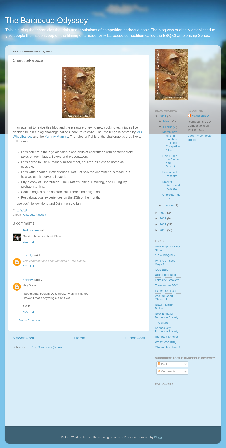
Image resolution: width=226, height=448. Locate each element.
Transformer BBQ (166, 285)
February (169, 127)
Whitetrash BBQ (165, 342)
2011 (163, 116)
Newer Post (23, 338)
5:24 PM (28, 266)
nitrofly (28, 255)
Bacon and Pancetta (169, 174)
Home (79, 338)
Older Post (135, 338)
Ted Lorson (31, 230)
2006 (163, 230)
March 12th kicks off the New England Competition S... (171, 141)
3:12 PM (28, 241)
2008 (163, 218)
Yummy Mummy (56, 136)
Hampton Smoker (166, 336)
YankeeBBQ (200, 115)
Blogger (159, 437)
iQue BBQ (161, 269)
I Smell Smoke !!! (166, 290)
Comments (166, 371)
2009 (163, 212)
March (167, 121)
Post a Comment (29, 320)
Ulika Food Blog (165, 274)
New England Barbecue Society (166, 315)
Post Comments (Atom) (46, 347)
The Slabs (161, 322)
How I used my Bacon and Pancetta (170, 161)
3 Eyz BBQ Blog (165, 255)
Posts (163, 364)
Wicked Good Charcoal (164, 297)
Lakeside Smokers (167, 280)
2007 (163, 224)
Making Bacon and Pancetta (171, 185)
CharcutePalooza (34, 214)
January (169, 205)
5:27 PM (28, 311)
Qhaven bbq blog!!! (167, 347)
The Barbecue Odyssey (46, 20)
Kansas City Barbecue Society (166, 329)
